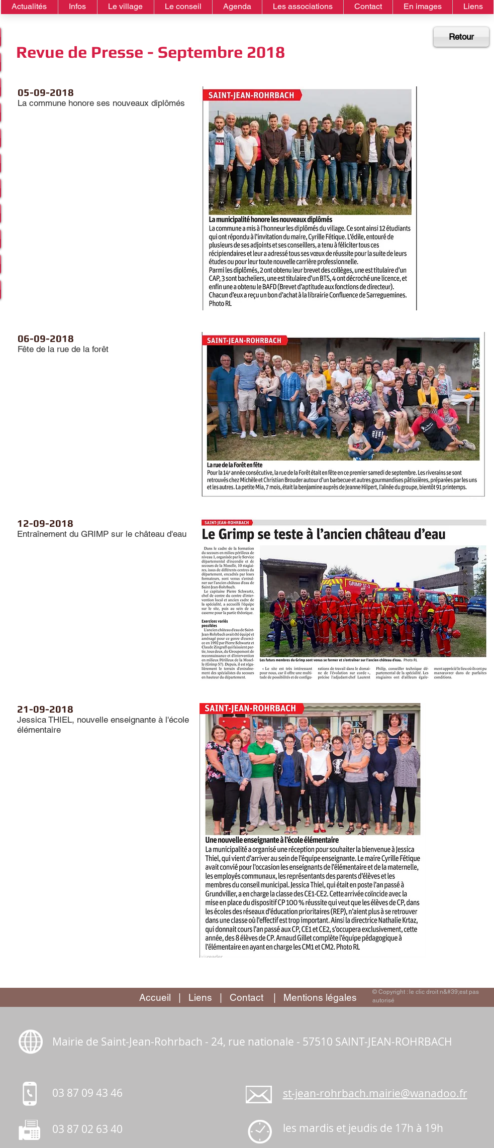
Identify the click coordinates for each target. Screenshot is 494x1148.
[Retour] (461, 37)
